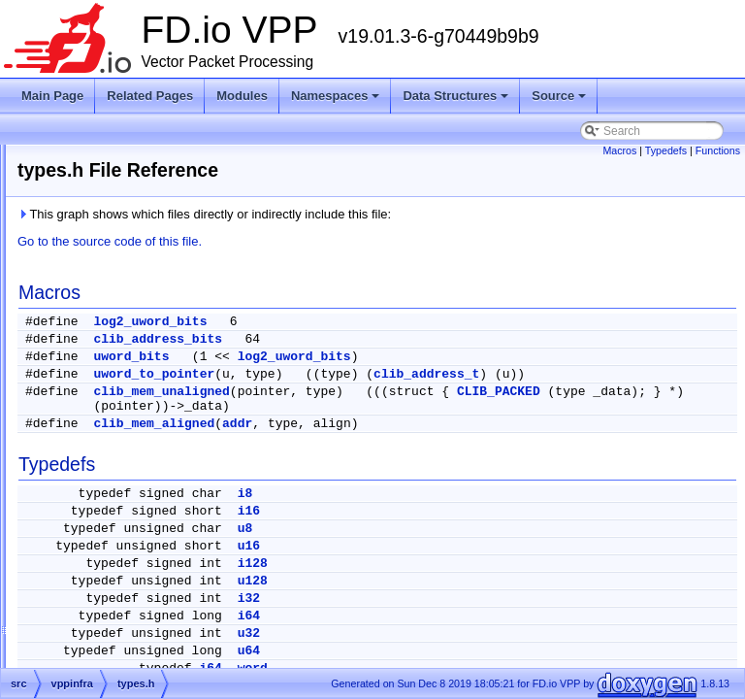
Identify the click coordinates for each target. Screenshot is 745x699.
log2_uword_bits (392, 322)
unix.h (110, 530)
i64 (491, 630)
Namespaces (337, 101)
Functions (718, 150)
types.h (114, 413)
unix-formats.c (131, 460)
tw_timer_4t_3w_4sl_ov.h (160, 343)
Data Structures (457, 101)
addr (480, 438)
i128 (495, 578)
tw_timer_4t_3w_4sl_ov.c (160, 320)
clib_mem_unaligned (403, 406)
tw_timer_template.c (147, 367)
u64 (491, 665)
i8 (488, 508)
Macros (619, 150)
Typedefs (666, 150)
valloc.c (114, 600)
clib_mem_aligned (396, 438)
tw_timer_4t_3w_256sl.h (157, 297)
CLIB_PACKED (377, 421)
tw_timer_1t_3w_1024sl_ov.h (170, 204)
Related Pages (150, 95)
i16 (491, 525)
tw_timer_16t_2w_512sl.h (161, 157)
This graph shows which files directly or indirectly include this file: (446, 214)
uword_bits (373, 357)
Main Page (52, 95)
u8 (488, 543)
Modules (242, 95)
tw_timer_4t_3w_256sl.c (157, 274)
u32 (491, 648)
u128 (495, 595)
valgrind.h (120, 576)
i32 (491, 613)
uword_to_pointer (396, 374)
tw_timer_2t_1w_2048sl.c (160, 227)
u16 (491, 560)
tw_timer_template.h (147, 390)
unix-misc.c (124, 507)
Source (560, 101)
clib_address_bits (400, 339)
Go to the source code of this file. (352, 241)
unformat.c (122, 437)
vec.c (108, 646)
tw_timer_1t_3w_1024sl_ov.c (169, 180)
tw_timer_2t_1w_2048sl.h (161, 250)
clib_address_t (669, 374)
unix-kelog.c (126, 483)
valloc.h (115, 623)
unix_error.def (130, 553)
